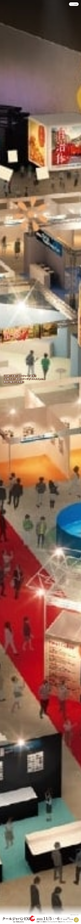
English (75, 4)
